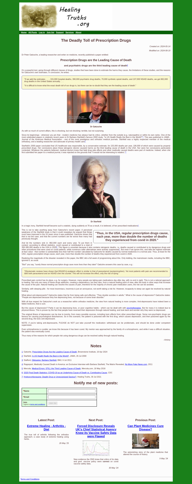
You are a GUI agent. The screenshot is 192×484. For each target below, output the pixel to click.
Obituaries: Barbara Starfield (44, 360)
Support (60, 32)
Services (70, 32)
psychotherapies (134, 308)
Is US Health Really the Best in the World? (50, 356)
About (78, 32)
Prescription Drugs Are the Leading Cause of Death (54, 352)
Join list (50, 32)
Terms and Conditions (29, 479)
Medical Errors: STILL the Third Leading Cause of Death (56, 368)
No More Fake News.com (136, 364)
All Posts (32, 32)
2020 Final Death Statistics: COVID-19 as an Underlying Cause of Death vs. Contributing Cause (65, 373)
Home (24, 32)
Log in (42, 32)
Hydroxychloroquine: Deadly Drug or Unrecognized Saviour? (50, 377)
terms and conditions (37, 404)
